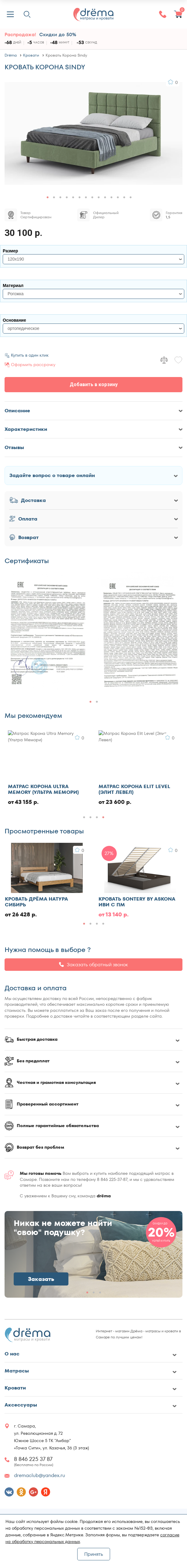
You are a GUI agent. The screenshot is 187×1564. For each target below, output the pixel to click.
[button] (47, 197)
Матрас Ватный (120, 787)
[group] (47, 632)
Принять (93, 1554)
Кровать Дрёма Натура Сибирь (36, 902)
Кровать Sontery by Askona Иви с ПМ (137, 902)
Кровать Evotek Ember (39, 787)
